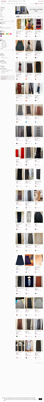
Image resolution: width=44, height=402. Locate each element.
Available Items (3, 68)
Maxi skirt (27, 116)
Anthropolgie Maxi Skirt (28, 353)
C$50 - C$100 (3, 43)
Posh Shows (24, 3)
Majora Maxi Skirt (28, 245)
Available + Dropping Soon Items (6, 70)
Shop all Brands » (4, 78)
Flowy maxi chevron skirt (19, 117)
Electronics (2, 16)
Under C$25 (3, 41)
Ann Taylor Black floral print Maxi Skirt (28, 31)
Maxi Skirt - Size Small (18, 160)
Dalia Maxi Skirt (37, 138)
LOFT (1, 24)
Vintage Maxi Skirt (19, 52)
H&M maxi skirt (27, 223)
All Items (2, 67)
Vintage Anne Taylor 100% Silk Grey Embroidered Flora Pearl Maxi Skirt (38, 53)
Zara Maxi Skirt (37, 159)
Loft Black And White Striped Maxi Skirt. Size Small (38, 181)
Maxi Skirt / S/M (18, 352)
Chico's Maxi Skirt (18, 267)
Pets (1, 15)
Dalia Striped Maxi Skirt (38, 331)
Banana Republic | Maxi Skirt (28, 267)
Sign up (42, 1)
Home (17, 3)
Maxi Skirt (36, 223)
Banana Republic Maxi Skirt (19, 224)
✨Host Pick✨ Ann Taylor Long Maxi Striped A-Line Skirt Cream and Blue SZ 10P (28, 53)
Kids (14, 3)
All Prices (2, 40)
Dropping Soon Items (4, 71)
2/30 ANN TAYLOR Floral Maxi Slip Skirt (19, 96)
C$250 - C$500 (3, 46)
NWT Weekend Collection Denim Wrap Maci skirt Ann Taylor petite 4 (37, 96)
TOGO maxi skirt (37, 202)
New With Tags (3, 63)
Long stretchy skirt (28, 309)
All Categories (2, 8)
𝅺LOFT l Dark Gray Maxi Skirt (28, 139)
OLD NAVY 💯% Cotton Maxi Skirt (38, 267)
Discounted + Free (4, 57)
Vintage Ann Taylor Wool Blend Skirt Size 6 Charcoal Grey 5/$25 (38, 74)
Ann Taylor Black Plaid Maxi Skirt (19, 74)
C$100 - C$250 (3, 45)
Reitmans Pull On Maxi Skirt (28, 203)
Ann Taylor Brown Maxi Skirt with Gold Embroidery (28, 74)
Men (11, 3)
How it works (32, 3)
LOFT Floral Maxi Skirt (38, 116)
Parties (20, 3)
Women (8, 3)
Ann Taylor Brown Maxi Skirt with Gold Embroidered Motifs (28, 96)
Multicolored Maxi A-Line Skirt (28, 160)
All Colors (2, 31)
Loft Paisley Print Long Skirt (19, 331)
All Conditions (3, 61)
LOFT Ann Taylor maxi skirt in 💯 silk (19, 31)
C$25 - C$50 (3, 42)
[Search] (18, 1)
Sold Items (2, 72)
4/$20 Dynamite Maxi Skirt (19, 289)
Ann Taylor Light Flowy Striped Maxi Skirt (38, 31)
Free (1, 56)
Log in (39, 1)
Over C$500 (3, 47)
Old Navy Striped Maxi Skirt (37, 353)
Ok (40, 399)
